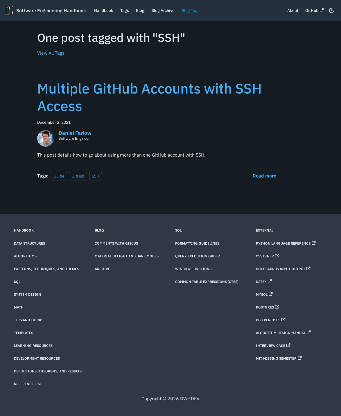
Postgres (267, 307)
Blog (140, 10)
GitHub (314, 10)
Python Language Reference (286, 243)
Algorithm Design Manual (283, 333)
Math (19, 307)
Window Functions (193, 269)
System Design (27, 294)
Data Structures (29, 243)
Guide (58, 176)
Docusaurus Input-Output (283, 269)
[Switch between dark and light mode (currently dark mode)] (331, 10)
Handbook (103, 10)
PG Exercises (271, 320)
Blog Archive (163, 10)
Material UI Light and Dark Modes (127, 256)
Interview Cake (273, 345)
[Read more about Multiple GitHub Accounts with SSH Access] (264, 176)
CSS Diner (267, 256)
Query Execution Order (197, 256)
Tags (124, 10)
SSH (95, 176)
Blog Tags (191, 10)
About (292, 10)
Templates (23, 333)
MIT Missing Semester (279, 358)
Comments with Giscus (116, 243)
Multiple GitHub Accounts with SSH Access (149, 97)
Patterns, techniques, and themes (46, 269)
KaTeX (264, 281)
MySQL (264, 294)
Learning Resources (33, 345)
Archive (102, 269)
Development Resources (37, 358)
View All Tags (50, 53)
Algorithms (25, 256)
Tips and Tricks (28, 320)
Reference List (28, 384)
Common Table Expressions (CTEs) (206, 281)
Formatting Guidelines (197, 243)
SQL (17, 281)
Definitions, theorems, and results (48, 371)
